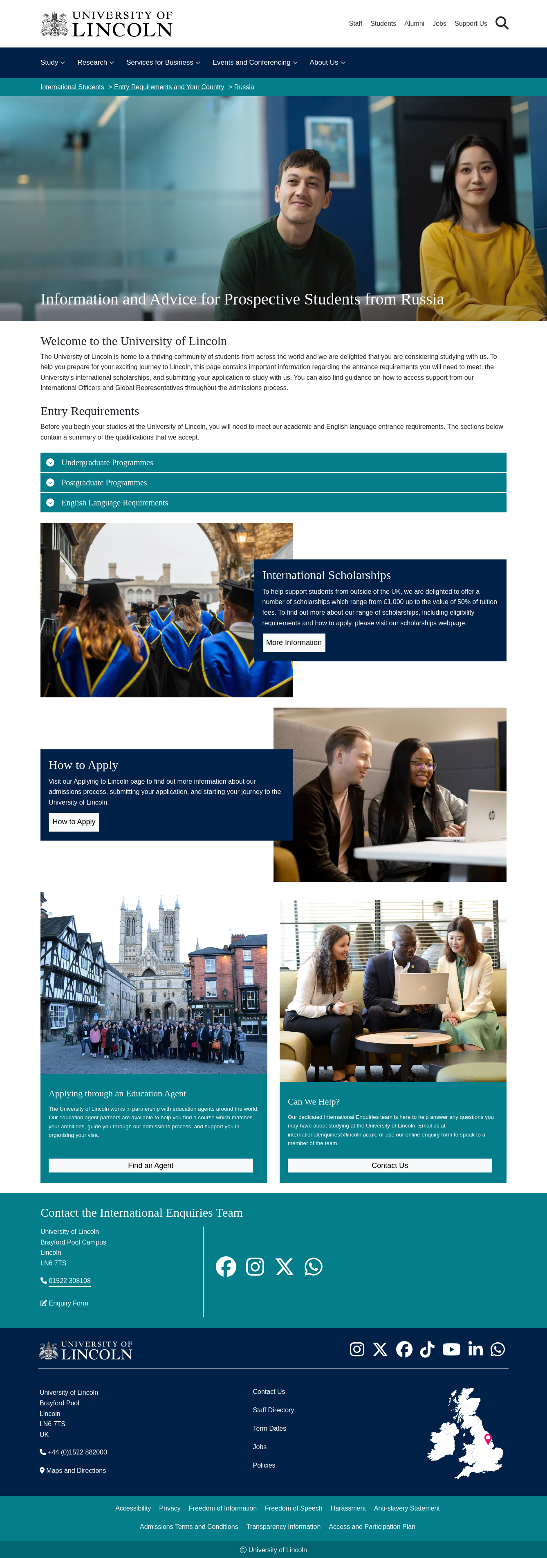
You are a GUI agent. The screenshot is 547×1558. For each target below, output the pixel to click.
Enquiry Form (68, 1302)
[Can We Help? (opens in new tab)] (393, 1022)
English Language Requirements (106, 502)
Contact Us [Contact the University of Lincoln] (269, 1390)
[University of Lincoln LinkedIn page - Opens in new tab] (475, 1348)
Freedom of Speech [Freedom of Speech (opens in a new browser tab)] (294, 1506)
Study (49, 62)
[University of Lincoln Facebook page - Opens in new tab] (404, 1348)
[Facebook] (226, 1265)
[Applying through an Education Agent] (153, 1022)
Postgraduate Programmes (96, 482)
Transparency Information (284, 1525)
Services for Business (159, 62)
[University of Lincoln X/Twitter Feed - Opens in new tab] (380, 1348)
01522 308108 (69, 1279)
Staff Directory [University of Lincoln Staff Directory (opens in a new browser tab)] (273, 1408)
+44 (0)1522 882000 (77, 1451)
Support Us (471, 23)
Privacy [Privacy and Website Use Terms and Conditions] (169, 1506)
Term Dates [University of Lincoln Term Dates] (269, 1427)
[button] (502, 23)
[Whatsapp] (314, 1265)
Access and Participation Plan (372, 1525)
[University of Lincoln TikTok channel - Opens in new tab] (427, 1348)
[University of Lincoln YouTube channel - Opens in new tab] (451, 1348)
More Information (294, 642)
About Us (324, 62)
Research (92, 62)
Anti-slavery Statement (407, 1506)
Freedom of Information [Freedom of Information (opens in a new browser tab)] (223, 1506)
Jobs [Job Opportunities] (260, 1445)
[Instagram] (255, 1265)
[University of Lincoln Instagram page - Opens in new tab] (357, 1348)
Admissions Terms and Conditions (189, 1525)
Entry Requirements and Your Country (169, 86)
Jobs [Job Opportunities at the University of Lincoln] (439, 23)
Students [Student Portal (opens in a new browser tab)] (383, 23)
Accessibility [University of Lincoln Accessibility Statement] (133, 1506)
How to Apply (74, 822)
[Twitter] (284, 1265)
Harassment (348, 1506)
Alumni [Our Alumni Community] (414, 23)
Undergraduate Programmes (99, 462)
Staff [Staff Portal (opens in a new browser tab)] (355, 23)
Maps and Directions (76, 1469)
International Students (72, 86)
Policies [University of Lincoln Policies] (264, 1464)
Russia (244, 86)
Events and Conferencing (252, 62)
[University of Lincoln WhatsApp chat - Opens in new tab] (498, 1348)
